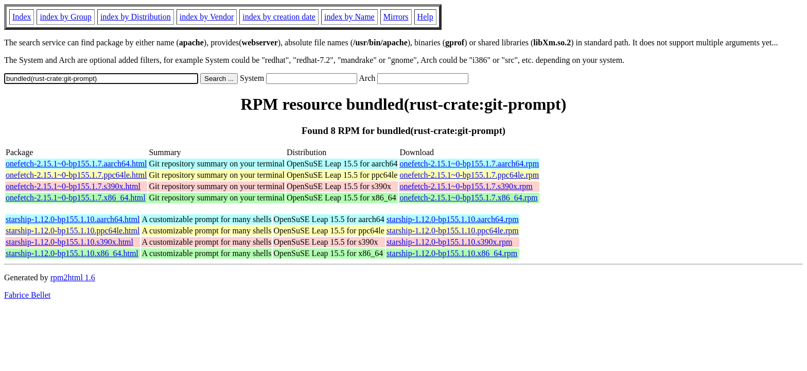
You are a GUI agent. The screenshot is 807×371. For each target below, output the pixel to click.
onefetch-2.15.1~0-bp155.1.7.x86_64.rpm (468, 197)
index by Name (349, 16)
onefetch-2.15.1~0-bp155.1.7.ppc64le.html (76, 175)
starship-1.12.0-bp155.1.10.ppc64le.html (72, 230)
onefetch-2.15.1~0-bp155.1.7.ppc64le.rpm (469, 175)
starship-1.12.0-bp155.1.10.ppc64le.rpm (453, 230)
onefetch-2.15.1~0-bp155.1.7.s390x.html (73, 186)
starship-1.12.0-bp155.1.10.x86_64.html (72, 253)
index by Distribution (135, 16)
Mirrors (396, 16)
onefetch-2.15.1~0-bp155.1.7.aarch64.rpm (469, 163)
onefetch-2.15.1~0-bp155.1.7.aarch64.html (76, 163)
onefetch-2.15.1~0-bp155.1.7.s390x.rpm (465, 186)
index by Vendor (207, 16)
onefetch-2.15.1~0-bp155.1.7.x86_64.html (76, 197)
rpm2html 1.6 (72, 277)
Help (425, 16)
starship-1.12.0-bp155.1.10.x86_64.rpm (452, 253)
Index (21, 16)
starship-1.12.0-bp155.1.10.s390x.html (69, 242)
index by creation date (278, 16)
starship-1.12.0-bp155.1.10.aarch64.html (72, 219)
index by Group (65, 16)
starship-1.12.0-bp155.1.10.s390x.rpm (449, 242)
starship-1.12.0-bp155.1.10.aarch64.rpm (453, 219)
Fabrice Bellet (27, 295)
